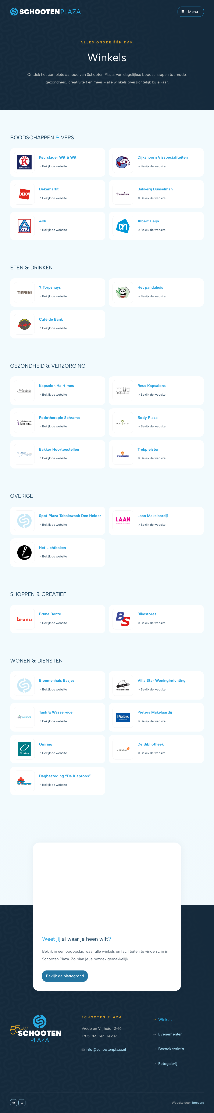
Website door (188, 1103)
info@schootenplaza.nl (104, 1049)
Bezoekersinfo (171, 1048)
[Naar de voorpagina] (45, 12)
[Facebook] (13, 1102)
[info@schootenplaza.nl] (21, 1102)
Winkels (165, 1019)
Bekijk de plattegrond (65, 976)
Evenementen (170, 1034)
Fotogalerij (168, 1063)
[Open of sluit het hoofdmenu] (191, 12)
